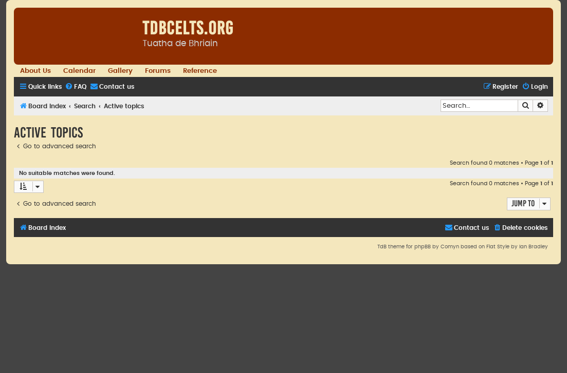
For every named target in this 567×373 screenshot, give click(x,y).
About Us (35, 70)
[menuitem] (75, 87)
